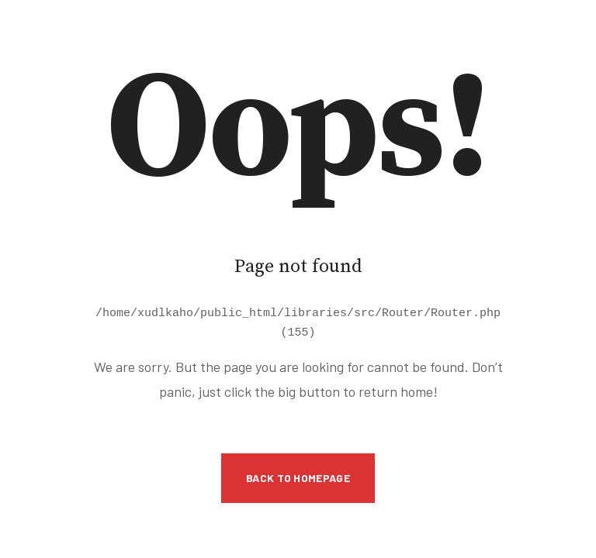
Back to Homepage (298, 475)
